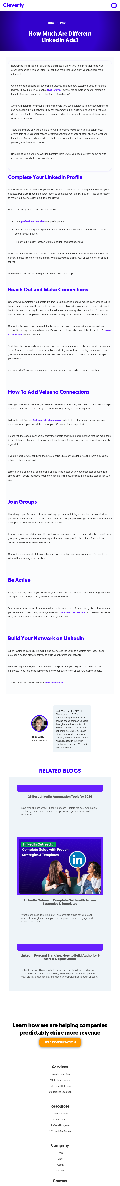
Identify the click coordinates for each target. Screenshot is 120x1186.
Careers (60, 1170)
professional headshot (33, 221)
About (60, 1164)
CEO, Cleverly (39, 740)
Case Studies (60, 1119)
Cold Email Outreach (60, 1086)
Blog (60, 1158)
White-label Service (60, 1080)
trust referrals (54, 90)
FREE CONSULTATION (60, 1042)
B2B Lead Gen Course (60, 1131)
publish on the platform (72, 612)
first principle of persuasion (47, 420)
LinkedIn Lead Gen (60, 1074)
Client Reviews (60, 1113)
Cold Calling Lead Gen (60, 1092)
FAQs (60, 1152)
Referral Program (60, 1125)
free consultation (54, 682)
